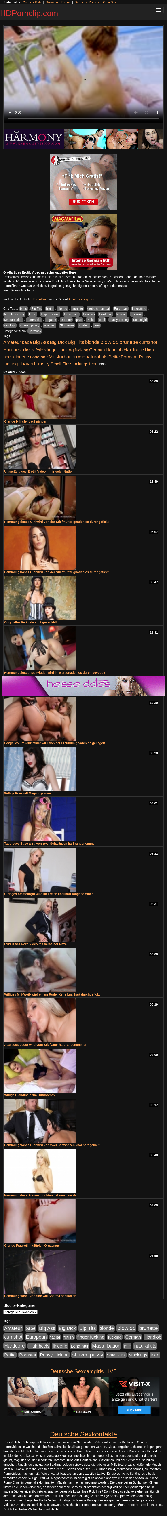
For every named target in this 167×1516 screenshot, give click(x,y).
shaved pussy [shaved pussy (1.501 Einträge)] (34, 363)
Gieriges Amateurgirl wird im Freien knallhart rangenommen (48, 894)
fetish (32, 314)
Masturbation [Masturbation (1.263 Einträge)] (63, 357)
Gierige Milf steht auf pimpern (26, 421)
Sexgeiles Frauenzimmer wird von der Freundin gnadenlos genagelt (54, 743)
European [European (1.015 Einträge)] (13, 349)
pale (79, 320)
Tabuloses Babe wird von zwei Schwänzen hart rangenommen (50, 843)
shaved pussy (29, 325)
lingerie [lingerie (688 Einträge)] (22, 356)
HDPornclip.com (29, 13)
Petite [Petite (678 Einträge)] (114, 356)
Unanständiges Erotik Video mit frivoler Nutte (38, 471)
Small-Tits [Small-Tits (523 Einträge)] (60, 364)
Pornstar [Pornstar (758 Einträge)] (129, 356)
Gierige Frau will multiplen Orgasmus (32, 1245)
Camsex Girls (32, 2)
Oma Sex (109, 2)
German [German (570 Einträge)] (97, 349)
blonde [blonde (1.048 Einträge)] (92, 342)
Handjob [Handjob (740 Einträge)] (114, 349)
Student (83, 325)
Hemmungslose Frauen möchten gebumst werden (41, 1195)
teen (97, 325)
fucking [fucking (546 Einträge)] (81, 349)
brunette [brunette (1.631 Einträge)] (128, 342)
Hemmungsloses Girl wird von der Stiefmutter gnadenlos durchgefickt (56, 522)
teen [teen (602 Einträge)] (93, 363)
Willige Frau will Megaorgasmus (28, 793)
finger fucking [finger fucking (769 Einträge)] (60, 349)
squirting (50, 325)
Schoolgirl (140, 320)
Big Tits (36, 308)
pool (102, 320)
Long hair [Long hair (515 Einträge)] (39, 357)
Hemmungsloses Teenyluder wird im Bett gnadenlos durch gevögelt (54, 672)
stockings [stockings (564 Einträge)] (79, 363)
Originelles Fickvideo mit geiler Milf (30, 622)
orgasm (51, 320)
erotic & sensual (98, 308)
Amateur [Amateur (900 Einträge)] (12, 342)
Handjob (89, 314)
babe (23, 308)
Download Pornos (58, 2)
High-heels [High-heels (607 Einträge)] (38, 1345)
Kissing (121, 314)
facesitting (139, 308)
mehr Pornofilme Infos (18, 290)
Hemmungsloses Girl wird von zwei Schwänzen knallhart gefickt (51, 1145)
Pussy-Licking (119, 320)
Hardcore (105, 314)
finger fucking (50, 314)
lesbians (136, 314)
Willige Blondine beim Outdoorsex (29, 1095)
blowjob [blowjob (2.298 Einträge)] (109, 342)
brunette (77, 308)
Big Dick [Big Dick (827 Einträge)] (58, 342)
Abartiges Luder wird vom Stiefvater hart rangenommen (45, 1044)
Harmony (34, 331)
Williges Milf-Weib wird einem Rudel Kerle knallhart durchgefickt (52, 994)
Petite (91, 320)
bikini (49, 308)
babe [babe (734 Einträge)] (27, 342)
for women (71, 314)
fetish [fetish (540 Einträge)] (41, 349)
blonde (62, 308)
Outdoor (66, 320)
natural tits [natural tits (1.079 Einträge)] (96, 357)
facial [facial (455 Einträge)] (30, 349)
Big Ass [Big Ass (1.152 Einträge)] (41, 342)
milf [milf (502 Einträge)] (81, 357)
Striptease (67, 325)
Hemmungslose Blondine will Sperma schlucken (40, 1296)
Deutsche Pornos (87, 2)
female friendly (14, 314)
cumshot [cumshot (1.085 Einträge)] (148, 342)
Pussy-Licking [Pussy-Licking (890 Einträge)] (54, 1354)
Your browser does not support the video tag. (83, 74)
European (121, 308)
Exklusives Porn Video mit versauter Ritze (35, 944)
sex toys (10, 325)
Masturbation (13, 320)
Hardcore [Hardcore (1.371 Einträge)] (133, 349)
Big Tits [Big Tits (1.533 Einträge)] (76, 342)
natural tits (34, 320)
